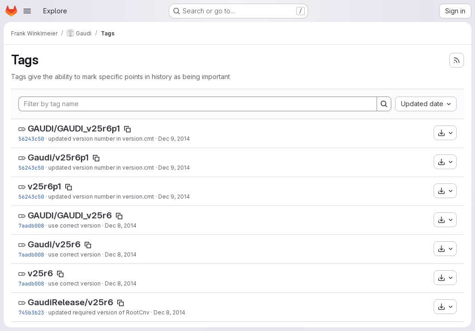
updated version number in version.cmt (101, 138)
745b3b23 (31, 312)
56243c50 (31, 138)
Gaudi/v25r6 (54, 244)
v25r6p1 (44, 186)
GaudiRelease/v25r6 (70, 302)
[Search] (384, 104)
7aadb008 (31, 225)
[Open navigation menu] (27, 11)
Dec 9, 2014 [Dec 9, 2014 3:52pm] (174, 138)
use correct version (74, 225)
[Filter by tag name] (197, 104)
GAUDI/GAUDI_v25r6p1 (74, 128)
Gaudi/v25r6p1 (58, 157)
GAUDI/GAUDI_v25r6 (70, 215)
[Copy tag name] (127, 129)
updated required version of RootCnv (98, 312)
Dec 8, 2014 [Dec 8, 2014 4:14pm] (169, 312)
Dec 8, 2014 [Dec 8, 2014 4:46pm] (121, 225)
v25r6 (40, 273)
